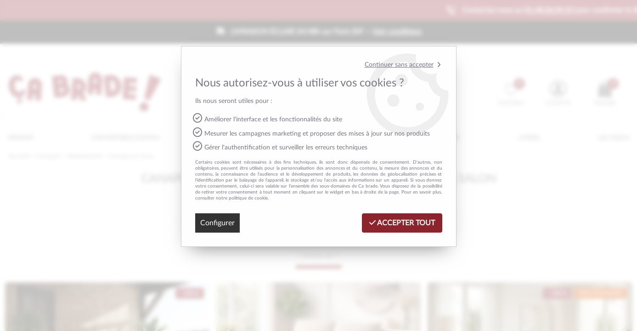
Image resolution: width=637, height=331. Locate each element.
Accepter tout (402, 223)
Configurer (217, 223)
